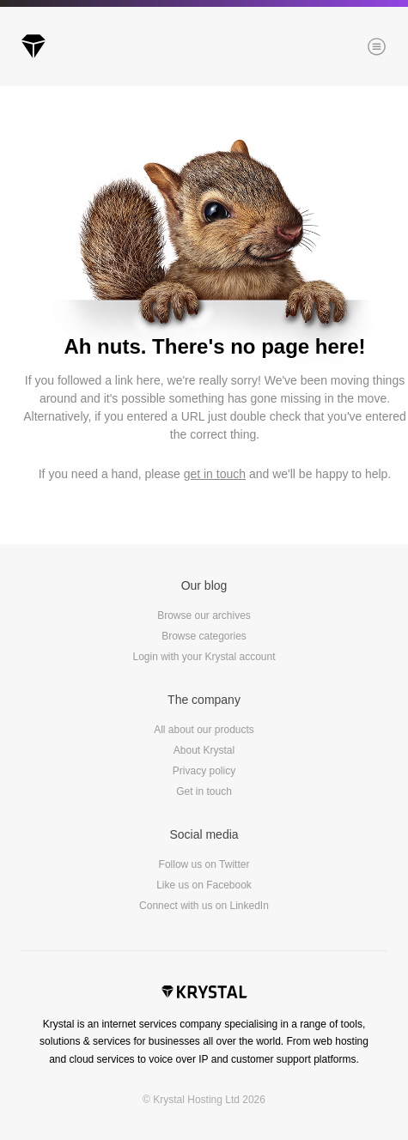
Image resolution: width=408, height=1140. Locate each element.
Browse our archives (204, 615)
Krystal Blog (33, 46)
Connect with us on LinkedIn (204, 906)
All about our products (204, 730)
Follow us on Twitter (204, 864)
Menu (348, 48)
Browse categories (204, 636)
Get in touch (204, 791)
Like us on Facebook (204, 885)
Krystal (204, 994)
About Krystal (204, 750)
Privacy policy (204, 771)
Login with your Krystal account (203, 657)
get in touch (215, 474)
